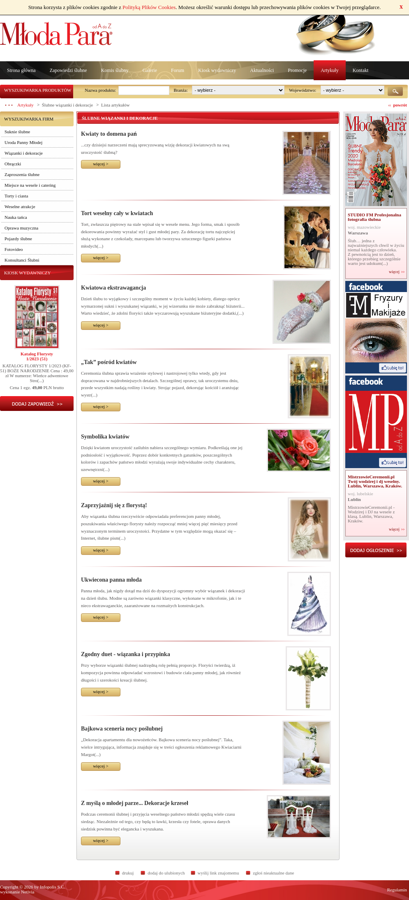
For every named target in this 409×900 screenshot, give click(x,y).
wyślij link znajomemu (218, 872)
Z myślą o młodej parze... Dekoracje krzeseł (134, 803)
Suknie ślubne (17, 131)
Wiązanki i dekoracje (24, 153)
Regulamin (397, 889)
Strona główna (21, 70)
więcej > (101, 163)
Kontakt (361, 70)
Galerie (150, 70)
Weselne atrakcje (20, 206)
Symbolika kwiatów (105, 437)
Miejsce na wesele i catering (30, 185)
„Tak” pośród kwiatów (109, 362)
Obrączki (13, 163)
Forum (177, 70)
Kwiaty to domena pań (109, 134)
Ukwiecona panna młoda (111, 580)
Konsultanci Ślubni (22, 259)
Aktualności (262, 70)
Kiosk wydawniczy (217, 70)
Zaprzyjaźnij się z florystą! (114, 505)
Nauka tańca (16, 217)
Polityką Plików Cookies (149, 7)
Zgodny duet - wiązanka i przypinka (125, 654)
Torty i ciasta (16, 195)
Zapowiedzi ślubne (68, 70)
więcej (394, 272)
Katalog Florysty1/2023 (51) (37, 356)
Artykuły (329, 70)
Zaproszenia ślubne (22, 174)
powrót (400, 104)
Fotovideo (14, 249)
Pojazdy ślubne (18, 238)
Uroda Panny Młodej (23, 142)
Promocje (297, 70)
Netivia (27, 891)
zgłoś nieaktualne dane (273, 872)
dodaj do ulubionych (166, 872)
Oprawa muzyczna (21, 227)
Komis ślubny (115, 70)
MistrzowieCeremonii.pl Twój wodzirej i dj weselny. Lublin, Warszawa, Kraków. (375, 481)
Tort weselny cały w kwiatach (117, 213)
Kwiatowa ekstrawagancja (113, 288)
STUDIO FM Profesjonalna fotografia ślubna (374, 217)
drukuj (128, 872)
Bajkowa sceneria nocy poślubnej (122, 729)
